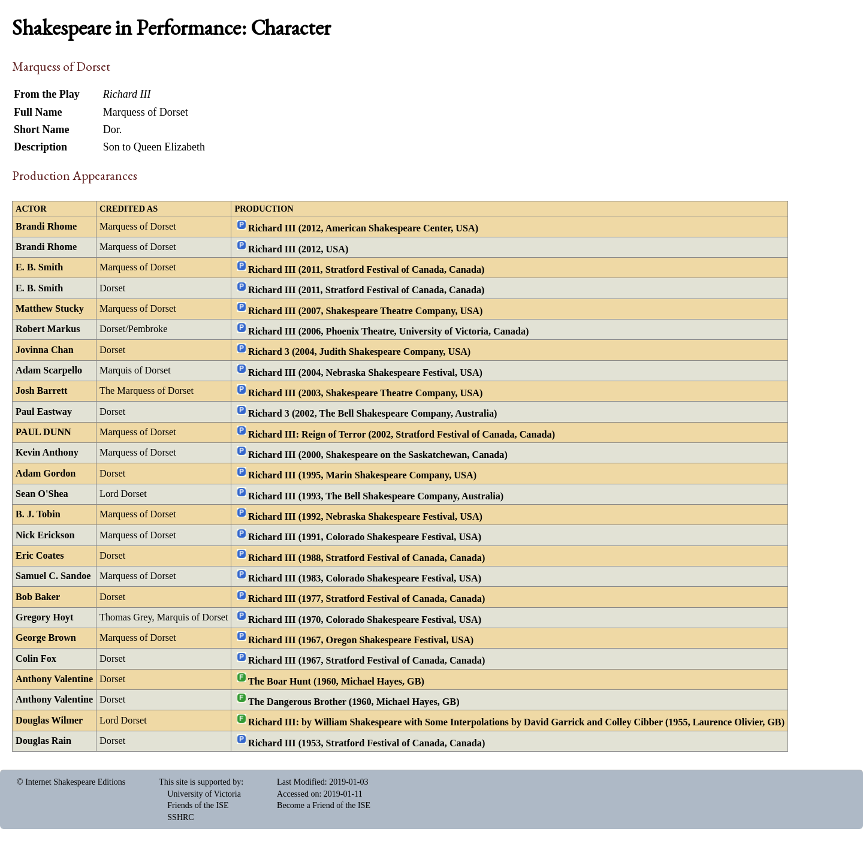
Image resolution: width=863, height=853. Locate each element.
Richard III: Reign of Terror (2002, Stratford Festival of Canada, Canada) (401, 434)
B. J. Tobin (38, 514)
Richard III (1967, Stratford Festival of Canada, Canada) (366, 660)
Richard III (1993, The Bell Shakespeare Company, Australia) (375, 495)
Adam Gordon (46, 473)
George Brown (46, 637)
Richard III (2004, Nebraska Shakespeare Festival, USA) (365, 372)
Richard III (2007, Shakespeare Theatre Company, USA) (365, 310)
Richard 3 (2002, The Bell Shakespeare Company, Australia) (372, 413)
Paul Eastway (44, 411)
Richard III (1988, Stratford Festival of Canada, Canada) (366, 557)
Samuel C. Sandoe (53, 576)
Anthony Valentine (54, 679)
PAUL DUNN (43, 432)
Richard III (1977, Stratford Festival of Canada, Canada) (366, 598)
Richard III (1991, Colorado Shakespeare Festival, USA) (364, 537)
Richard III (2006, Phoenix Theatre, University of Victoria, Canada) (388, 331)
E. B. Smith (39, 267)
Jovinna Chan (45, 350)
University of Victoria (204, 793)
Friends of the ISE (197, 805)
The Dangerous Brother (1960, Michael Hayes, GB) (354, 702)
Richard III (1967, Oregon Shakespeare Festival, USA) (360, 640)
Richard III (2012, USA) (298, 248)
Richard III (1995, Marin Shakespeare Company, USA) (362, 475)
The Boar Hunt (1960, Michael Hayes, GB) (336, 681)
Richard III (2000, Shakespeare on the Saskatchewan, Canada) (378, 455)
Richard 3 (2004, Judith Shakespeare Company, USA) (359, 351)
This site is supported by (200, 781)
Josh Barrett (41, 390)
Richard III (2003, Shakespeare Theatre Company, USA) (365, 393)
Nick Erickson (45, 535)
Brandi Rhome (46, 226)
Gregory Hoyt (44, 617)
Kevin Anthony (47, 452)
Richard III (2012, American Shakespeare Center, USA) (363, 228)
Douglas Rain (43, 741)
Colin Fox (36, 658)
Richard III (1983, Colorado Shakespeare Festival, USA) (364, 578)
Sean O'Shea (42, 494)
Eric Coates (40, 555)
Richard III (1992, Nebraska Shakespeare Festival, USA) (365, 516)
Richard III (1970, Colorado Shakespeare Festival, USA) (364, 619)
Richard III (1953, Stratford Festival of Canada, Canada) (366, 742)
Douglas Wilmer (49, 720)
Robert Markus (48, 329)
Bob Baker (38, 597)
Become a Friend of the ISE (323, 805)
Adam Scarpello (49, 370)
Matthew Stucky (50, 308)
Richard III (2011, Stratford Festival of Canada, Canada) (366, 269)
